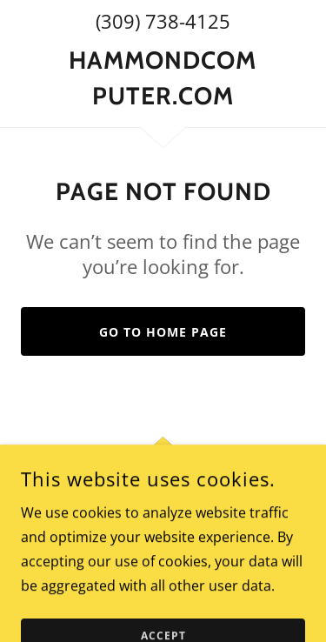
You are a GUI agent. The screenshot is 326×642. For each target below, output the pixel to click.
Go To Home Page (163, 332)
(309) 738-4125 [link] (163, 21)
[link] (163, 78)
